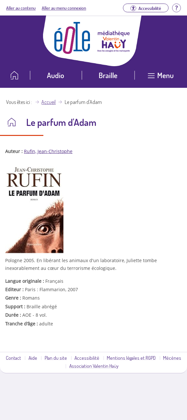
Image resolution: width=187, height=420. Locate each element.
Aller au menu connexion (64, 8)
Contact (13, 357)
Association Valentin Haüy (93, 366)
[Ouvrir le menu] (160, 77)
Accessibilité (86, 357)
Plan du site (56, 357)
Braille (108, 75)
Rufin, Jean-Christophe (48, 151)
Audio (55, 75)
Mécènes (172, 357)
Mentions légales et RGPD (131, 357)
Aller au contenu (21, 8)
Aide (32, 357)
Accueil (48, 102)
